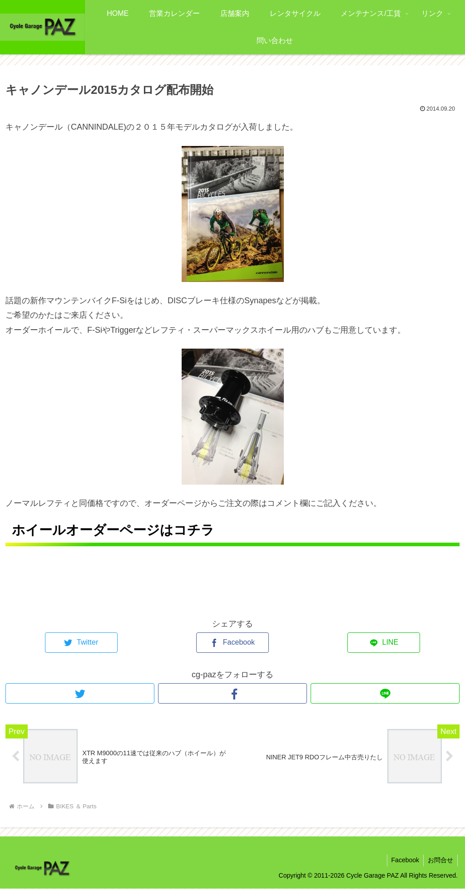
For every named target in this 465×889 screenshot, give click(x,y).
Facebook (404, 860)
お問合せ (440, 860)
